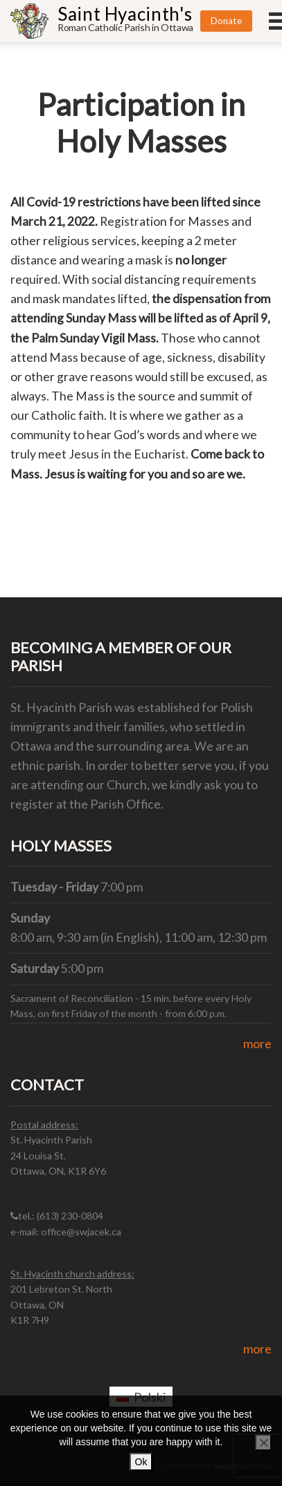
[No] (263, 1442)
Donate (226, 20)
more (257, 1043)
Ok (141, 1461)
